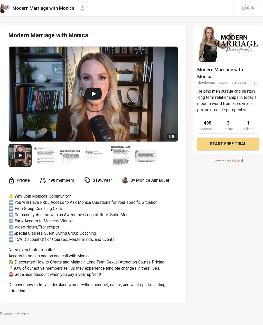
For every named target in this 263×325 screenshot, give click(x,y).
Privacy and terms (14, 314)
